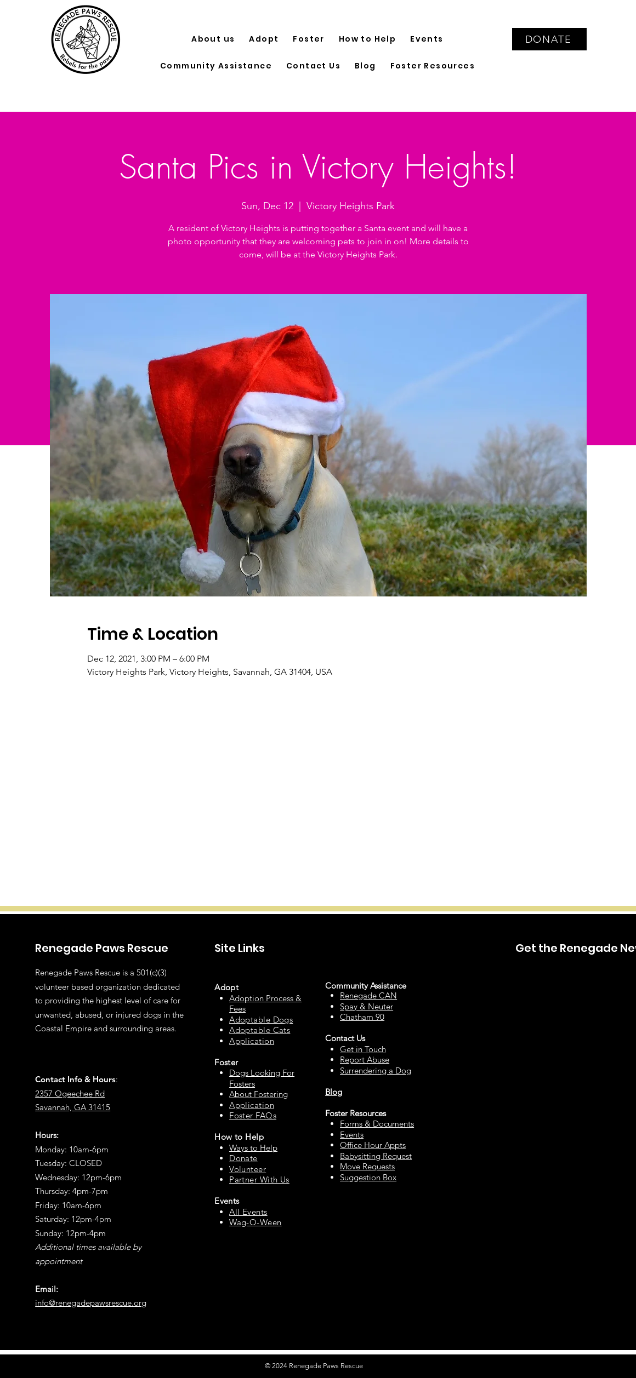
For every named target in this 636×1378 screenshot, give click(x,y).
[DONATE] (549, 39)
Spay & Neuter (366, 1006)
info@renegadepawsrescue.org (90, 1302)
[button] (213, 39)
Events (352, 1134)
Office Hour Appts (373, 1145)
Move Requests (367, 1166)
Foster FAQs (252, 1115)
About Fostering (258, 1094)
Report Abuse (364, 1059)
